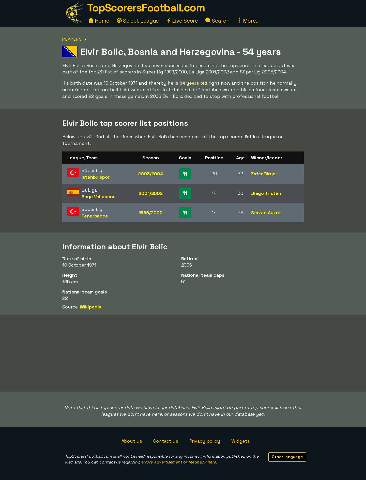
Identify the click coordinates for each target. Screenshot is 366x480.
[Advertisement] (183, 353)
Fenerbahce (95, 216)
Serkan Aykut (266, 212)
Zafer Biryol (264, 174)
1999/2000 (151, 212)
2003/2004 (150, 174)
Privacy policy (204, 441)
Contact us (165, 441)
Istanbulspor (96, 177)
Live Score (182, 20)
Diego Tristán (266, 193)
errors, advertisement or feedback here (178, 462)
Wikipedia (90, 307)
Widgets (240, 441)
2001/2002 (151, 193)
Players (72, 39)
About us (131, 441)
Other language (287, 456)
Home (98, 20)
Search (217, 20)
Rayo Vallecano (99, 196)
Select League (138, 20)
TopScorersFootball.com (146, 7)
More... (248, 20)
